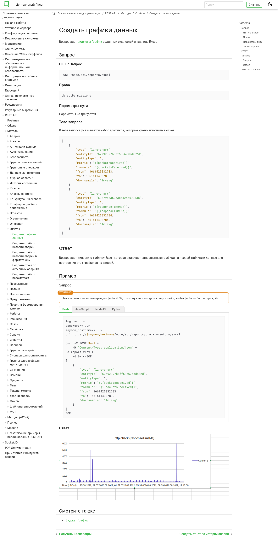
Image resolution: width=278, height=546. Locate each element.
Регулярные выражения (21, 110)
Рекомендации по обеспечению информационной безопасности (17, 65)
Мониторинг (13, 43)
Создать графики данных (165, 13)
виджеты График (90, 42)
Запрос (245, 27)
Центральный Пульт (29, 4)
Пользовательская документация (16, 15)
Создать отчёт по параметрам (24, 276)
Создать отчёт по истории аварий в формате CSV (24, 256)
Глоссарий (12, 90)
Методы (18, 417)
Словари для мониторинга (28, 355)
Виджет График (77, 520)
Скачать (254, 4)
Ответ (244, 51)
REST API (11, 115)
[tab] (65, 309)
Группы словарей (22, 350)
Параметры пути (253, 41)
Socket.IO (11, 442)
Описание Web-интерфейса (23, 54)
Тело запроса (251, 46)
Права (246, 37)
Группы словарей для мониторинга (25, 362)
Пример (245, 55)
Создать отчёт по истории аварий (24, 245)
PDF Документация (18, 447)
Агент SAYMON (15, 49)
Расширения (13, 104)
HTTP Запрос (251, 32)
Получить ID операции (75, 534)
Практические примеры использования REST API (24, 435)
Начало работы (15, 23)
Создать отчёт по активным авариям (25, 267)
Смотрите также (250, 69)
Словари (16, 345)
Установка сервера (18, 28)
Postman (13, 120)
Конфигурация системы (21, 33)
